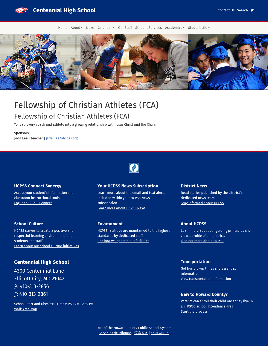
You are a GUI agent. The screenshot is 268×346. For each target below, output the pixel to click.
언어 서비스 (160, 333)
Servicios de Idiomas (115, 333)
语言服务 (141, 333)
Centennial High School (64, 10)
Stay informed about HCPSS (202, 203)
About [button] (75, 28)
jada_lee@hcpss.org (62, 138)
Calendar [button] (105, 28)
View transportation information (206, 279)
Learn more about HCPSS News (121, 208)
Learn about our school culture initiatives (46, 246)
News (90, 28)
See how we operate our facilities (123, 241)
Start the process (194, 311)
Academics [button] (173, 28)
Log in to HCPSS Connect (33, 203)
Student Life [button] (197, 28)
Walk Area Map (25, 309)
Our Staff (125, 28)
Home (62, 28)
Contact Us (226, 10)
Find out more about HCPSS (202, 241)
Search (242, 10)
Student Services (148, 28)
